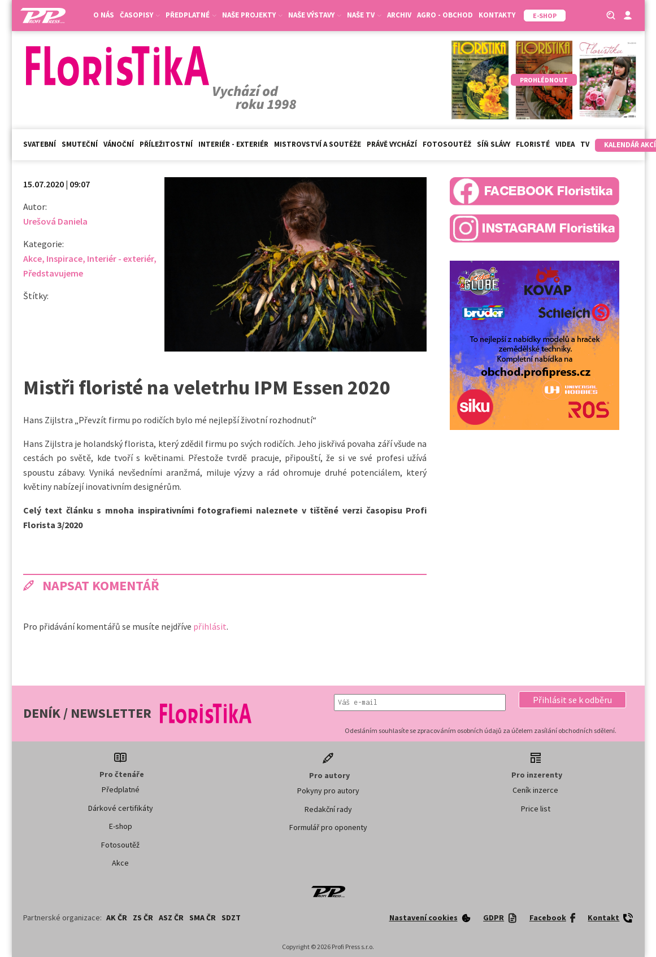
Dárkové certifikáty (120, 808)
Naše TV (364, 15)
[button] (572, 699)
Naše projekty (252, 15)
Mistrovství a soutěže (317, 144)
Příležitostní (166, 144)
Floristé (533, 144)
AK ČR (116, 917)
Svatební (39, 144)
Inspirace (64, 258)
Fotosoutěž (447, 144)
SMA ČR (202, 917)
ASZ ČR (171, 917)
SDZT (231, 917)
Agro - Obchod (445, 15)
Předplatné (191, 15)
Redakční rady (328, 809)
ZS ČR (143, 917)
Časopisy (140, 15)
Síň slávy (493, 144)
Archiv (399, 15)
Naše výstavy (314, 15)
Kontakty (497, 15)
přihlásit (210, 626)
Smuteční (80, 144)
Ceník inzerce (535, 790)
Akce (32, 258)
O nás (103, 15)
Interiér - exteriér (233, 144)
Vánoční (118, 144)
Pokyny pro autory (328, 790)
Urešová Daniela (55, 221)
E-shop (120, 826)
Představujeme (53, 273)
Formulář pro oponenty (328, 827)
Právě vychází (392, 144)
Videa (565, 144)
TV (584, 144)
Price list (535, 809)
